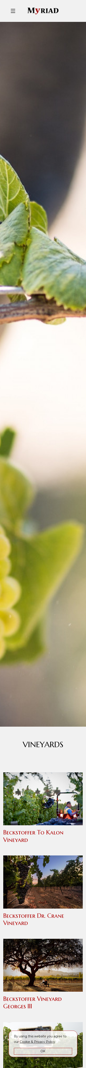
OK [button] (43, 1051)
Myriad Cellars (43, 11)
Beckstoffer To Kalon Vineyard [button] (33, 836)
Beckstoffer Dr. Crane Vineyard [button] (33, 919)
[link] (37, 1042)
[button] (14, 11)
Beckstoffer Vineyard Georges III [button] (32, 1002)
